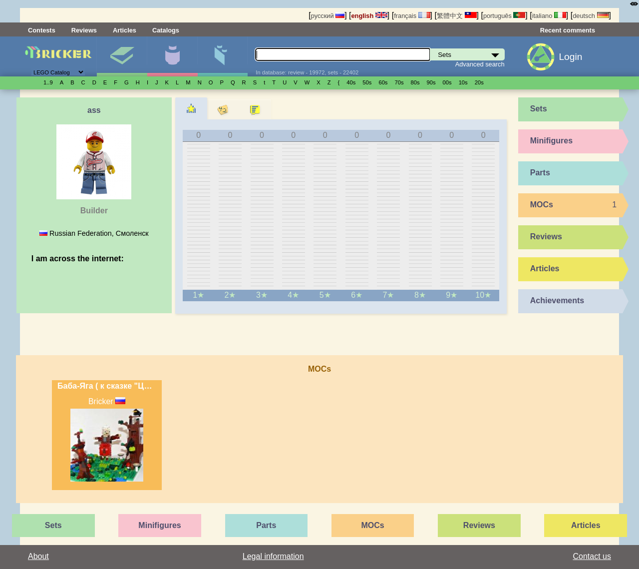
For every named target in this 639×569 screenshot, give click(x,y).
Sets (122, 56)
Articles (124, 30)
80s (415, 82)
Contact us (592, 556)
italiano (549, 15)
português (504, 15)
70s (398, 82)
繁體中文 (457, 15)
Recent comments (567, 30)
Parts (223, 56)
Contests (41, 30)
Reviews (84, 30)
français (412, 15)
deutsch (591, 15)
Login (570, 56)
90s (431, 82)
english (369, 15)
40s (350, 82)
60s (382, 82)
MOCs (541, 204)
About (38, 556)
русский (327, 15)
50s (366, 82)
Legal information (273, 556)
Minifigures (172, 56)
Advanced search (480, 64)
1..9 (48, 82)
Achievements (557, 300)
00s (447, 82)
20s (479, 82)
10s (463, 82)
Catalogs (165, 30)
